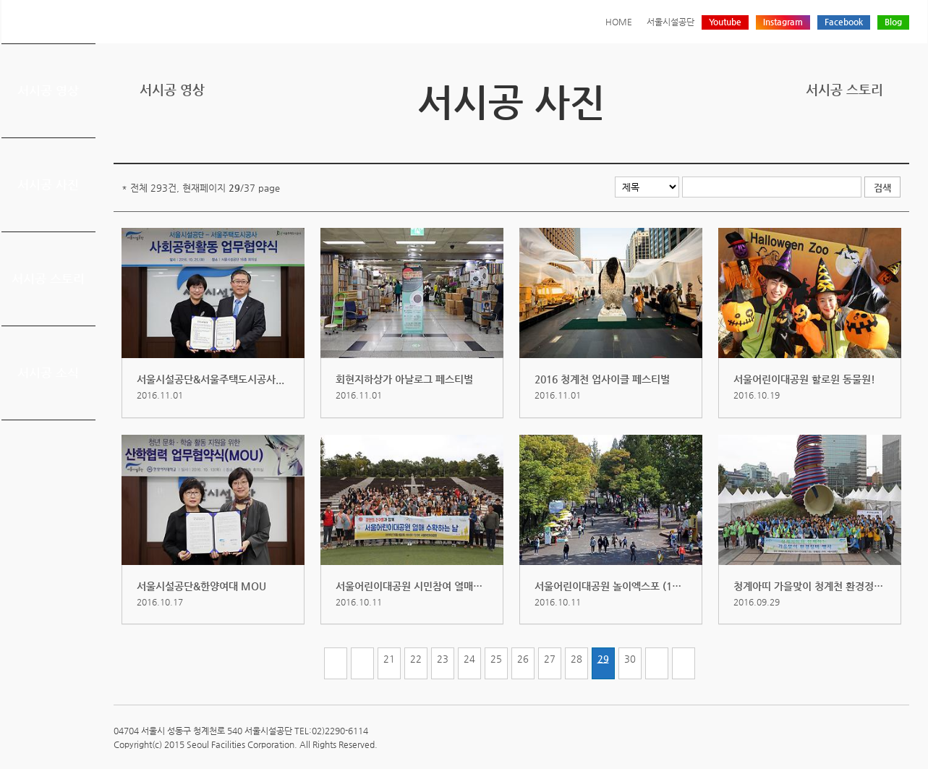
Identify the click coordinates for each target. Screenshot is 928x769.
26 (523, 658)
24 (469, 658)
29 (603, 658)
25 (496, 658)
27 (549, 658)
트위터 (833, 139)
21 (389, 658)
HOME (618, 22)
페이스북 (855, 139)
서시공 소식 (48, 372)
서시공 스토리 (48, 278)
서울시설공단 (670, 22)
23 (442, 658)
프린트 (811, 139)
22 (416, 658)
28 (576, 658)
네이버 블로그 (878, 139)
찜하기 (900, 139)
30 (630, 658)
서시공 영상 (48, 90)
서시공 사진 (48, 184)
